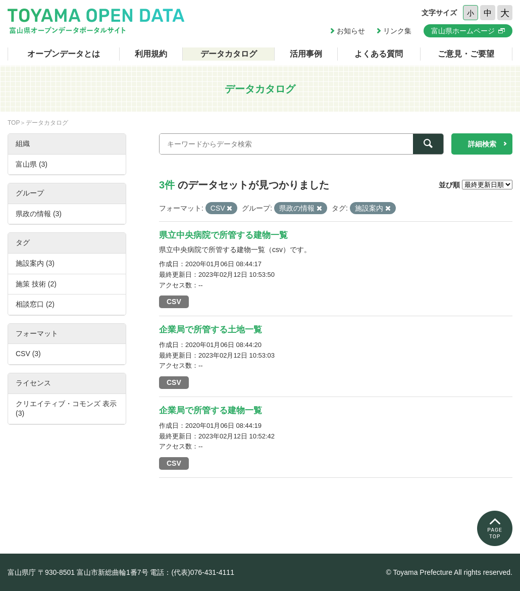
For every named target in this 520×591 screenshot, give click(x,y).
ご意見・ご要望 (466, 54)
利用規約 (151, 54)
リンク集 (397, 30)
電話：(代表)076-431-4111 (192, 572)
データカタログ (228, 54)
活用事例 (306, 54)
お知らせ (351, 30)
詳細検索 (482, 144)
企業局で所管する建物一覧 (210, 410)
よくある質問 (378, 54)
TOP (14, 123)
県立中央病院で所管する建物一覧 (223, 235)
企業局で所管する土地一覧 (210, 329)
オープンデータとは (63, 54)
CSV (174, 302)
